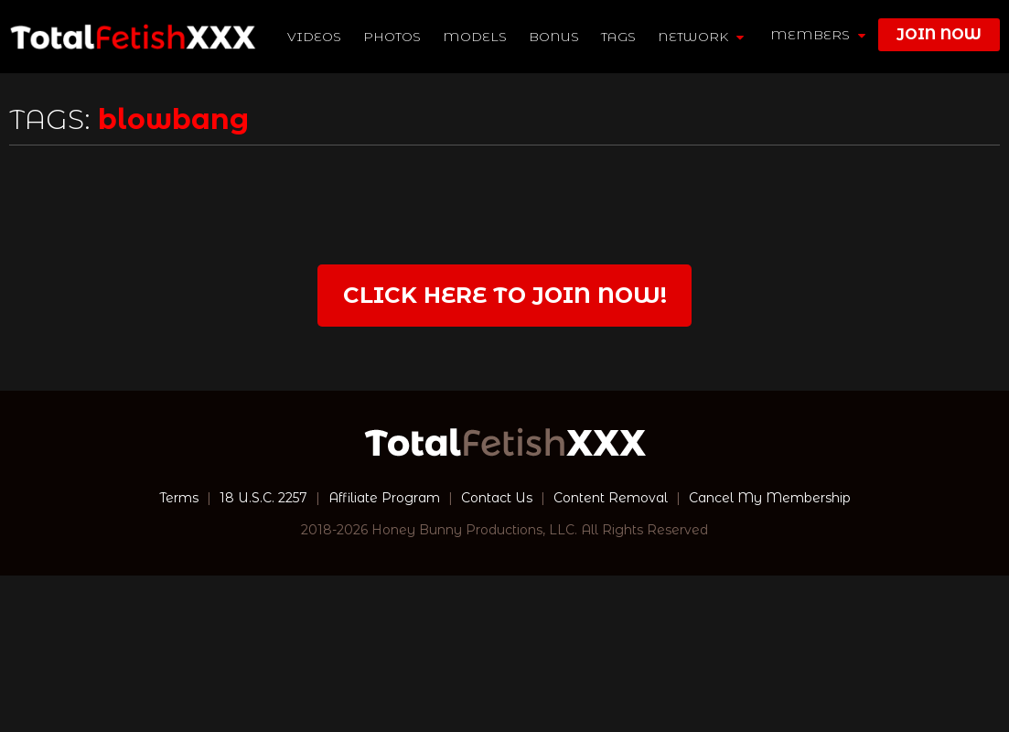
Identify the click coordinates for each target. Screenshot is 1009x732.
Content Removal (610, 498)
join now (939, 34)
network (701, 36)
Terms (179, 498)
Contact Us (496, 498)
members (817, 35)
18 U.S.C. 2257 (263, 498)
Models (475, 36)
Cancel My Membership (770, 498)
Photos (392, 36)
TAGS (618, 36)
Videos (314, 36)
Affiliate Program (384, 498)
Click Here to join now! (505, 295)
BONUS (554, 36)
